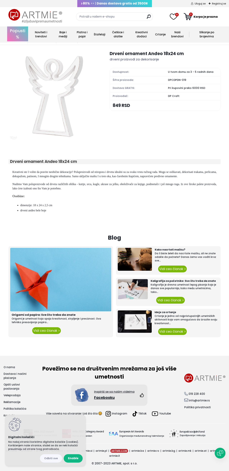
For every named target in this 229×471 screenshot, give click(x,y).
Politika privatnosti (197, 407)
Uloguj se (200, 3)
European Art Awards (131, 431)
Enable (73, 458)
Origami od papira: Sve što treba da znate (43, 315)
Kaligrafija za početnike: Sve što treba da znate (183, 281)
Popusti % (17, 34)
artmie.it (114, 456)
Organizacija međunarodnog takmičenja (141, 435)
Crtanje (160, 34)
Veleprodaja (12, 395)
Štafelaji (99, 34)
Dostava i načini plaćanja (15, 376)
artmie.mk (184, 451)
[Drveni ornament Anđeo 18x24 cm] (53, 95)
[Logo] (35, 16)
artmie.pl (101, 451)
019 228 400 (197, 394)
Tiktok (140, 413)
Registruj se (219, 3)
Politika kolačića (15, 409)
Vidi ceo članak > (46, 330)
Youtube (161, 413)
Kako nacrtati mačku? (170, 249)
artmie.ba (137, 451)
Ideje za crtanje (165, 312)
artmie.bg (168, 451)
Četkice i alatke (118, 34)
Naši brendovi (177, 34)
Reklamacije (12, 402)
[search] (149, 17)
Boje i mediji (63, 34)
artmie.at (201, 451)
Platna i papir (82, 34)
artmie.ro (153, 451)
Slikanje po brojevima (206, 34)
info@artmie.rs (199, 400)
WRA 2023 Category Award (88, 431)
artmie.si (86, 451)
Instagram (116, 413)
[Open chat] (220, 453)
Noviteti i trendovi (41, 34)
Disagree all (51, 458)
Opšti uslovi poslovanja (12, 387)
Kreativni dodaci (141, 34)
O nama (9, 367)
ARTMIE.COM (119, 451)
